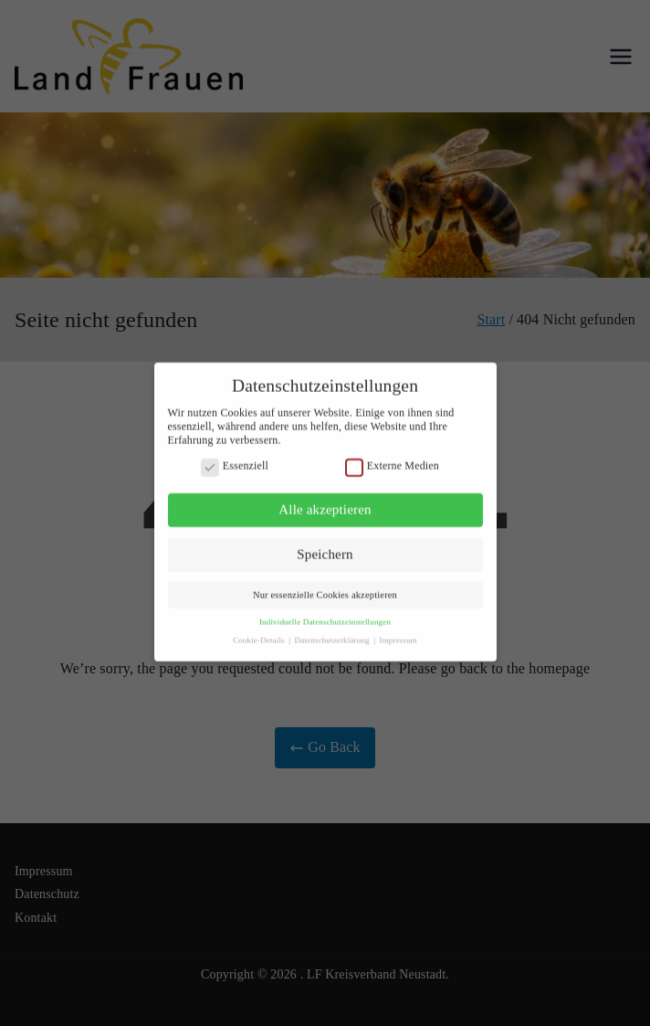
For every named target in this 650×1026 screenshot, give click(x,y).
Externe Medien (392, 458)
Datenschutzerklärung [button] (333, 632)
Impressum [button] (398, 632)
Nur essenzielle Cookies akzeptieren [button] (325, 588)
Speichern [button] (324, 546)
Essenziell (234, 458)
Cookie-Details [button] (260, 632)
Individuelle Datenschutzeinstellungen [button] (325, 614)
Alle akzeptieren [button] (324, 502)
